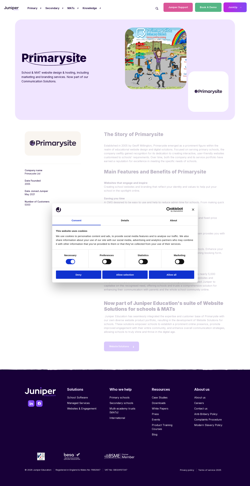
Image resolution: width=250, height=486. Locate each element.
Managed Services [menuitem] (78, 401)
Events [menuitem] (156, 418)
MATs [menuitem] (71, 8)
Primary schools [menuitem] (119, 396)
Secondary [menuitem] (52, 8)
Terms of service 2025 (209, 468)
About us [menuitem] (200, 396)
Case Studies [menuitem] (160, 396)
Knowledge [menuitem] (90, 8)
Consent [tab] (77, 220)
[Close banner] (193, 209)
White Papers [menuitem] (160, 407)
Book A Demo (208, 7)
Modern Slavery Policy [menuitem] (208, 423)
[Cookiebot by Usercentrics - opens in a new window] (169, 209)
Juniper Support (178, 7)
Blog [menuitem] (154, 433)
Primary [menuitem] (32, 8)
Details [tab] (125, 220)
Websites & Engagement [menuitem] (81, 407)
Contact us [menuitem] (200, 407)
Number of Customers (37, 201)
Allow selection (125, 274)
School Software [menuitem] (77, 396)
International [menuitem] (117, 416)
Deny (79, 274)
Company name (33, 170)
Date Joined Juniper (36, 191)
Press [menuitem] (155, 412)
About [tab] (173, 220)
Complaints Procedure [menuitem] (208, 418)
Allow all (171, 274)
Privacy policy (187, 468)
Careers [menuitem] (199, 401)
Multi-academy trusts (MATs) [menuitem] (122, 409)
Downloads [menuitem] (159, 401)
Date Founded (33, 180)
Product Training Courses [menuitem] (162, 425)
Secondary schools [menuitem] (121, 401)
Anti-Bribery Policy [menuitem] (205, 412)
